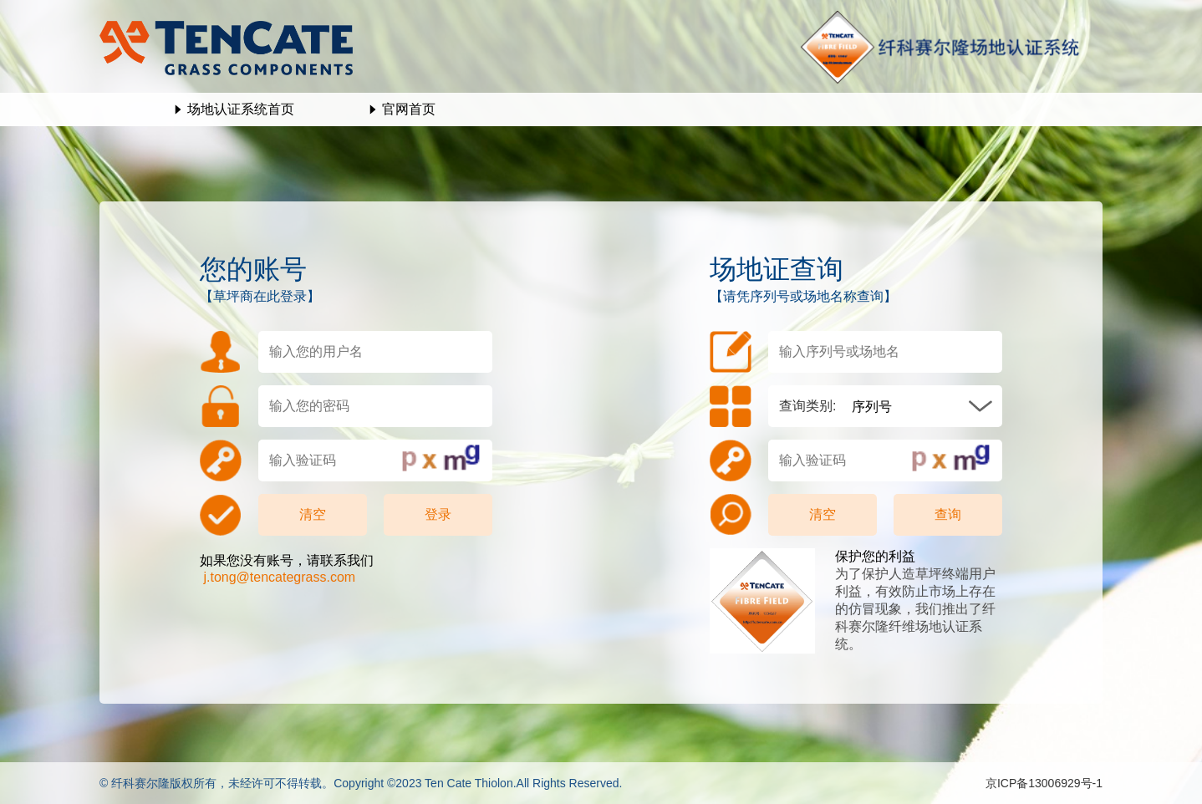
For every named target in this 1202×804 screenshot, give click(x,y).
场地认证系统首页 (240, 109)
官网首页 (408, 109)
